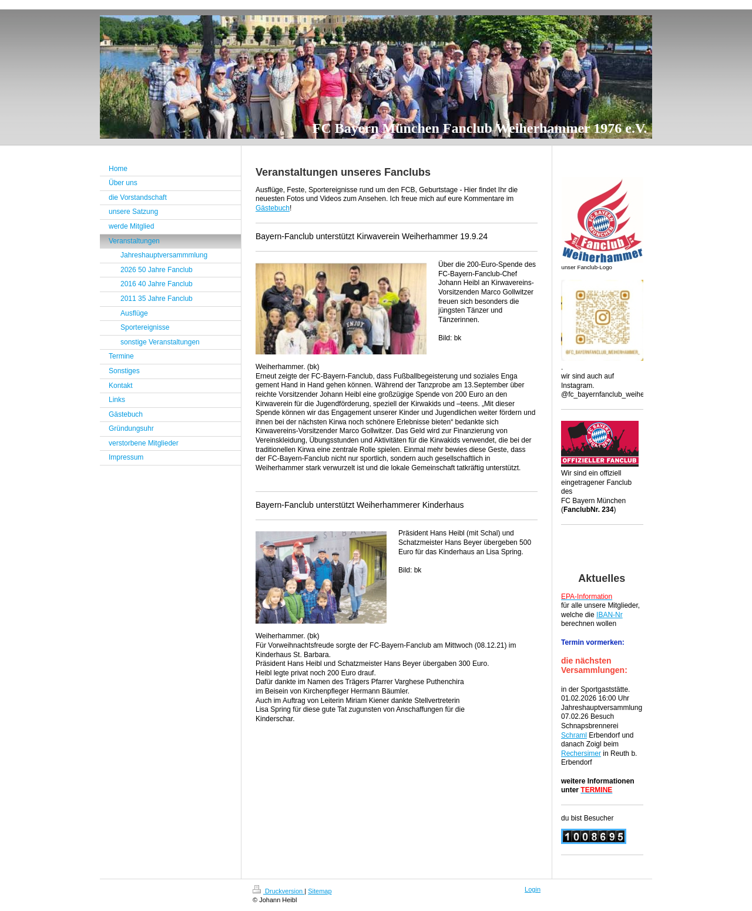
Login (532, 889)
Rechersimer (581, 753)
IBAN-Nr (609, 615)
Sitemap (319, 891)
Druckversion (278, 891)
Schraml (574, 735)
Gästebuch (273, 208)
